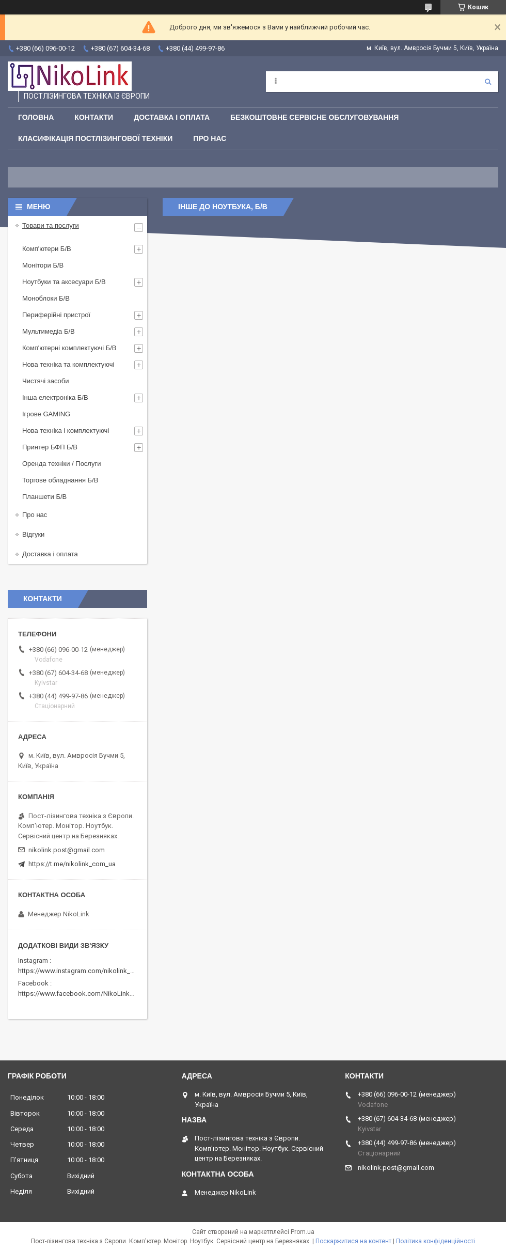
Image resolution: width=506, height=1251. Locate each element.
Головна (36, 117)
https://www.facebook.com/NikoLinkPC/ (79, 993)
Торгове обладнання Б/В (60, 480)
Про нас (209, 138)
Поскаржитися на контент (353, 1241)
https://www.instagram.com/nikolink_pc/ (79, 971)
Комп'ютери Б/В (46, 249)
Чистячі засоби (45, 381)
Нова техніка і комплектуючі (65, 430)
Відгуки (33, 534)
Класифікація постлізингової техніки (95, 138)
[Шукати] (488, 81)
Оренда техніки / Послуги (61, 463)
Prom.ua (302, 1232)
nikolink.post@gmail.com (66, 850)
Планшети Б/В (44, 497)
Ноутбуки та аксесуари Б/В (64, 282)
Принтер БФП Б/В (49, 447)
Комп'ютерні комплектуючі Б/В (69, 348)
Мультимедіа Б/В (48, 331)
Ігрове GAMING (46, 414)
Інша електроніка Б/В (55, 397)
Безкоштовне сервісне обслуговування (314, 117)
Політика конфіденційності (435, 1241)
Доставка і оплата (172, 117)
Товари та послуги (50, 225)
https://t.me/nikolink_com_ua (72, 864)
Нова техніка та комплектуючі (68, 364)
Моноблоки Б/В (46, 298)
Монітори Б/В (43, 265)
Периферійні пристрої (56, 315)
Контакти (93, 117)
